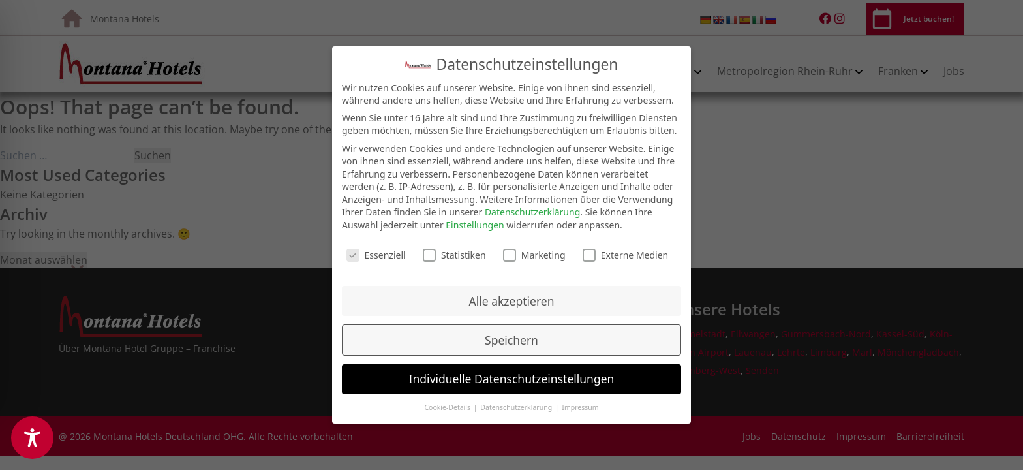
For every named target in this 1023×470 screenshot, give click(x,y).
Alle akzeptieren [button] (512, 297)
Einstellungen (475, 221)
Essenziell (376, 251)
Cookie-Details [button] (448, 403)
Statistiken (454, 251)
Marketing (534, 251)
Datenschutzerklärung (532, 208)
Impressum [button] (580, 403)
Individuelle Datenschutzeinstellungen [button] (512, 375)
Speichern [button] (511, 336)
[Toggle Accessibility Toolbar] (32, 437)
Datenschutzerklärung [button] (517, 403)
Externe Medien (625, 251)
